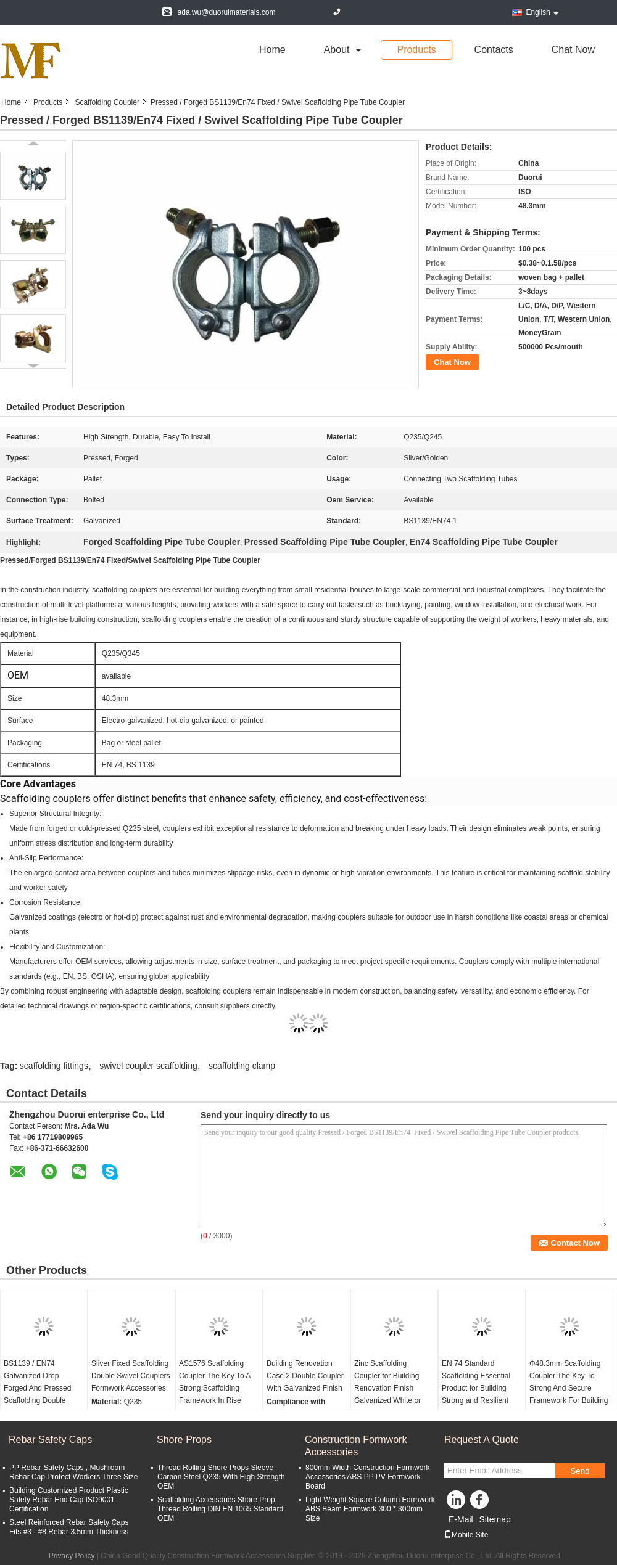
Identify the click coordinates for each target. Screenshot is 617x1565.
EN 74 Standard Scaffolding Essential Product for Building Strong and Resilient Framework (476, 1388)
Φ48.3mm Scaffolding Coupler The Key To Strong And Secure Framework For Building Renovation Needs (568, 1388)
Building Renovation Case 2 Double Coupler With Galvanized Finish (305, 1375)
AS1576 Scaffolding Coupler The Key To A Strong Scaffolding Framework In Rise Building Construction (215, 1388)
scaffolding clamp (242, 1066)
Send (579, 1471)
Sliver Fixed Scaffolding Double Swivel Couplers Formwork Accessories (130, 1375)
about (337, 49)
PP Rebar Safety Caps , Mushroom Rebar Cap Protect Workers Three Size (73, 1472)
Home (272, 49)
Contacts (493, 49)
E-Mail (461, 1519)
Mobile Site (466, 1534)
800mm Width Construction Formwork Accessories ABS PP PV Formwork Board (367, 1476)
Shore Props (184, 1439)
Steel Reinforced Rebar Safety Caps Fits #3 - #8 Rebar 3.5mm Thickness (68, 1527)
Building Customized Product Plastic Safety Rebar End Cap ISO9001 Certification (68, 1499)
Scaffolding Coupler (107, 102)
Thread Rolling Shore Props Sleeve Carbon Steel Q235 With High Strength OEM (221, 1476)
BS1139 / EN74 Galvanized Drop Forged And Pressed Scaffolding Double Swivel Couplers (37, 1388)
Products (416, 49)
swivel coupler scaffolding (148, 1066)
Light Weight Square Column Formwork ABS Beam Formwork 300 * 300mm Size (370, 1508)
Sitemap (494, 1519)
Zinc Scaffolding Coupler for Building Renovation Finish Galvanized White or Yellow (387, 1388)
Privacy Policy (72, 1555)
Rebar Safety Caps (50, 1439)
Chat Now (573, 49)
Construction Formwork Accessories (356, 1445)
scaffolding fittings (54, 1066)
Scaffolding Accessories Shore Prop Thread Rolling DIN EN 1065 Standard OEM (220, 1508)
